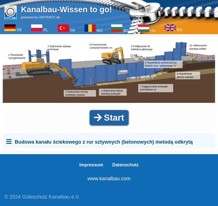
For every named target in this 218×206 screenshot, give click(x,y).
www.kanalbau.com (108, 178)
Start (109, 118)
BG (126, 28)
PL (45, 28)
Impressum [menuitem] (91, 165)
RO (100, 28)
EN (179, 28)
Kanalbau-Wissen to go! (66, 9)
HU (153, 28)
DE (19, 28)
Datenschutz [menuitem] (125, 165)
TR (72, 28)
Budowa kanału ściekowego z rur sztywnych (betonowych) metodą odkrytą (104, 142)
